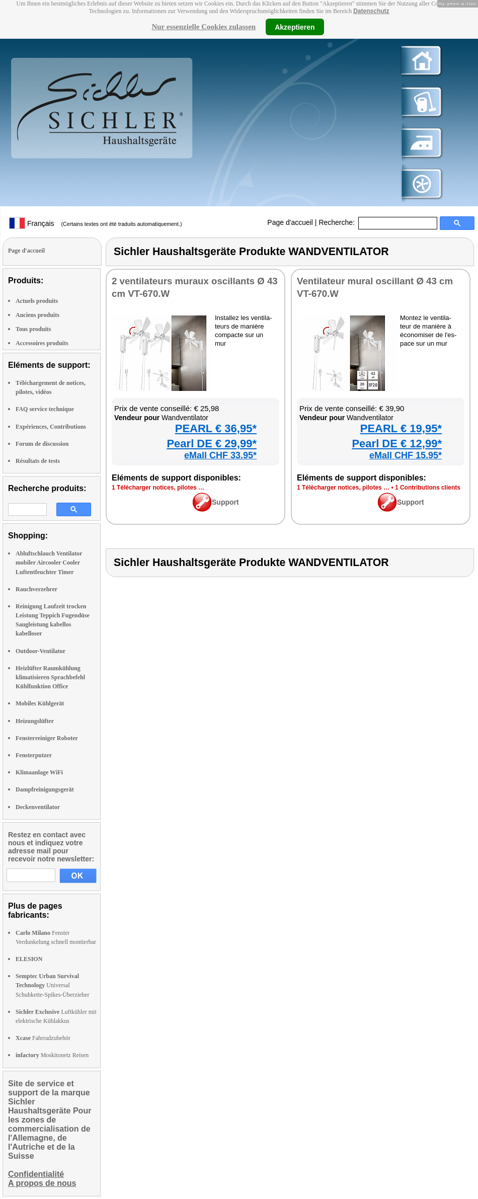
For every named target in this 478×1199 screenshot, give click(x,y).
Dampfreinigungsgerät (45, 789)
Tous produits (33, 329)
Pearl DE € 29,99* (212, 443)
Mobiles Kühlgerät (40, 703)
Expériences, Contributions (51, 426)
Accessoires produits (42, 343)
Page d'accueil (290, 222)
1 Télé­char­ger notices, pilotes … (158, 487)
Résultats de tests (38, 460)
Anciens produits (37, 314)
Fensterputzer (34, 755)
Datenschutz (371, 11)
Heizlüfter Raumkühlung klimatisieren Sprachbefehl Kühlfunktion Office (50, 677)
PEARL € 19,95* (401, 428)
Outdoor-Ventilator (40, 651)
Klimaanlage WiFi (39, 772)
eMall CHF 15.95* (405, 455)
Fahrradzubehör (43, 1038)
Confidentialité (36, 1174)
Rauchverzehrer (36, 589)
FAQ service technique (45, 409)
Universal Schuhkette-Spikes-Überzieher (53, 985)
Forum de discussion (42, 443)
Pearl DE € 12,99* (397, 443)
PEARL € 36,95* (216, 428)
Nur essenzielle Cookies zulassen (203, 27)
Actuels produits (37, 300)
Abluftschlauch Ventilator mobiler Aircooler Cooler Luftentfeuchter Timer (49, 562)
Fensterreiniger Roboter (47, 738)
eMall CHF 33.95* (220, 455)
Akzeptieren (294, 27)
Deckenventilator (38, 807)
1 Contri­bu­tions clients (427, 487)
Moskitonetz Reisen (52, 1055)
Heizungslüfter (35, 721)
